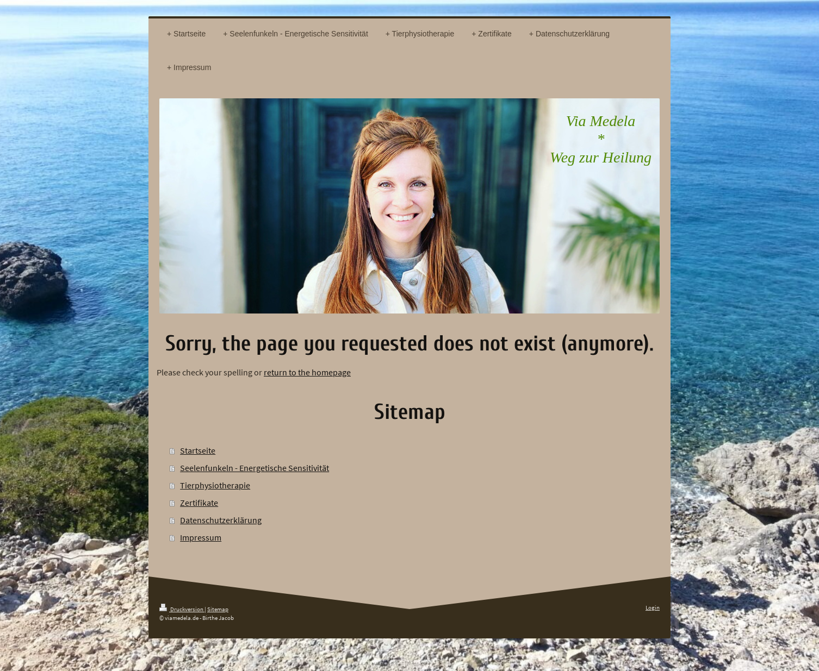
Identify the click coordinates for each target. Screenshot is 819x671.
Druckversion (181, 609)
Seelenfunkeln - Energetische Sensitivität (254, 467)
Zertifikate (199, 502)
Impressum (200, 537)
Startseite (197, 450)
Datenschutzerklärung (221, 520)
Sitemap (217, 609)
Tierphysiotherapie (215, 485)
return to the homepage (307, 372)
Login (653, 607)
